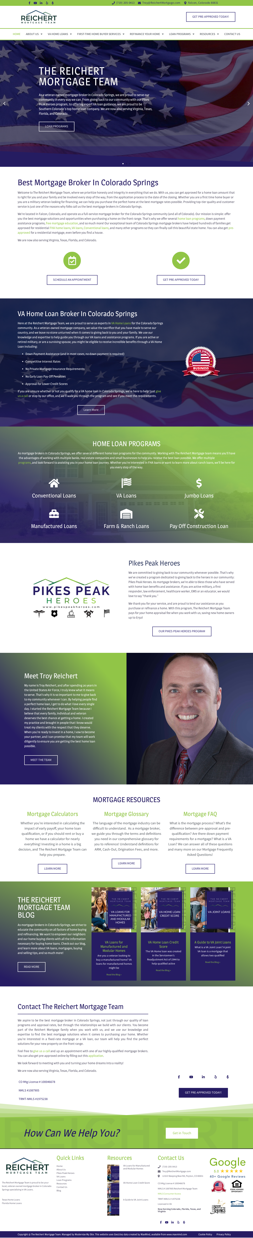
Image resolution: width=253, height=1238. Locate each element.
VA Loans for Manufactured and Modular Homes (114, 946)
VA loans (77, 228)
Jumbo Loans (199, 495)
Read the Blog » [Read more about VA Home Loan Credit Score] (163, 970)
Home (16, 34)
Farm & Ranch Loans (126, 526)
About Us (34, 34)
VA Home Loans (60, 34)
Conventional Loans (54, 495)
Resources (209, 34)
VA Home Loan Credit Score (163, 944)
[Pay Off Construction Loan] (199, 513)
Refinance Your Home (147, 34)
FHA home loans (60, 228)
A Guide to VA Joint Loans (213, 942)
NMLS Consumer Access (169, 1194)
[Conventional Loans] (54, 483)
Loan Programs (181, 34)
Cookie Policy (205, 1234)
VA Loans (126, 495)
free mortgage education (62, 223)
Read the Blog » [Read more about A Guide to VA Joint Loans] (212, 962)
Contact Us (232, 34)
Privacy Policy (223, 1234)
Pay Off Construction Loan (199, 526)
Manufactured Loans (54, 526)
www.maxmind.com (177, 1234)
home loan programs (191, 218)
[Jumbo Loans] (199, 483)
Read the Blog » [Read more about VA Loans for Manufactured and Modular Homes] (113, 974)
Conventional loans (96, 228)
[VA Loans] (126, 483)
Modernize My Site (84, 1234)
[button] (4, 103)
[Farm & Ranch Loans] (126, 513)
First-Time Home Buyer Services (100, 34)
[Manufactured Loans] (54, 513)
